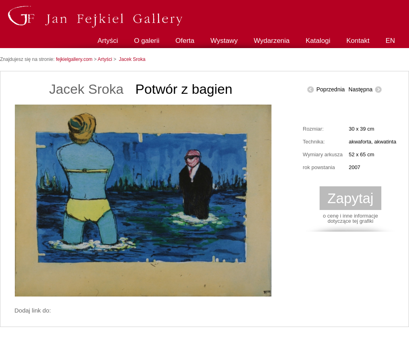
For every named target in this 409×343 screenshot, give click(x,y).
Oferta (185, 40)
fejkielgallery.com (74, 59)
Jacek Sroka (132, 59)
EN (390, 40)
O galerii (146, 40)
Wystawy (224, 40)
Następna (360, 89)
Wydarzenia (272, 40)
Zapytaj (351, 198)
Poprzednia (330, 89)
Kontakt (358, 40)
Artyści (107, 40)
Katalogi (318, 40)
